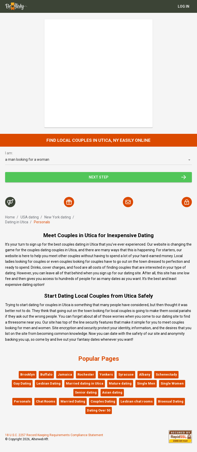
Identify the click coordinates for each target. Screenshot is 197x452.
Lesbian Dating (48, 383)
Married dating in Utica (84, 383)
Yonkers (106, 374)
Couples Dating (103, 401)
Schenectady (166, 374)
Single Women (172, 383)
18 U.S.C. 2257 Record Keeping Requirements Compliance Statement (54, 435)
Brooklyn (27, 374)
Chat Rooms (45, 401)
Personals (22, 401)
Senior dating (86, 392)
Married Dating (73, 401)
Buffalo (46, 374)
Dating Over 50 (98, 410)
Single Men (146, 383)
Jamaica (65, 374)
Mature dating (120, 383)
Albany (144, 374)
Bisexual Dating (170, 401)
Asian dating (112, 392)
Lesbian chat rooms (137, 401)
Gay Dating (22, 383)
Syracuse (126, 374)
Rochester (85, 374)
